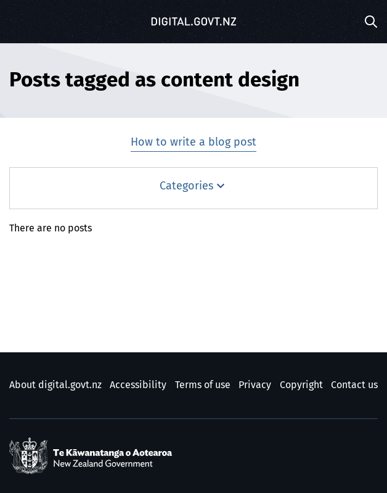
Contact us (354, 385)
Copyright (301, 385)
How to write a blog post (193, 142)
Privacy (254, 385)
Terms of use (202, 385)
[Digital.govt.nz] (193, 22)
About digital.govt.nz (55, 385)
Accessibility (138, 385)
